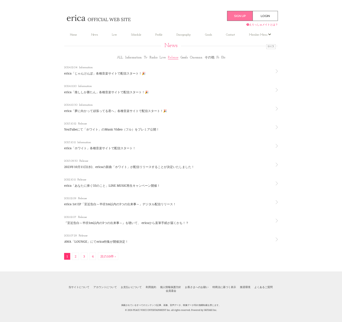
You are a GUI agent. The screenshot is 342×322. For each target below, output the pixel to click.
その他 (209, 57)
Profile (158, 34)
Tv (145, 57)
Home (73, 34)
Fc (218, 57)
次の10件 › (108, 256)
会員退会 (171, 291)
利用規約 (151, 287)
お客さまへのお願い (197, 287)
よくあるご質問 (263, 287)
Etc (223, 57)
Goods (208, 34)
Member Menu (260, 34)
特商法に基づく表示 (224, 287)
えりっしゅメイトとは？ (262, 24)
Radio (153, 57)
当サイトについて (78, 287)
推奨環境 (245, 287)
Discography (183, 34)
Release (173, 57)
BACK (271, 46)
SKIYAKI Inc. (210, 310)
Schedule (136, 34)
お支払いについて (131, 287)
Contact (230, 34)
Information (133, 57)
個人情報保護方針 (170, 287)
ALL (120, 57)
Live (114, 34)
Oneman (196, 57)
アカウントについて (105, 287)
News (94, 34)
